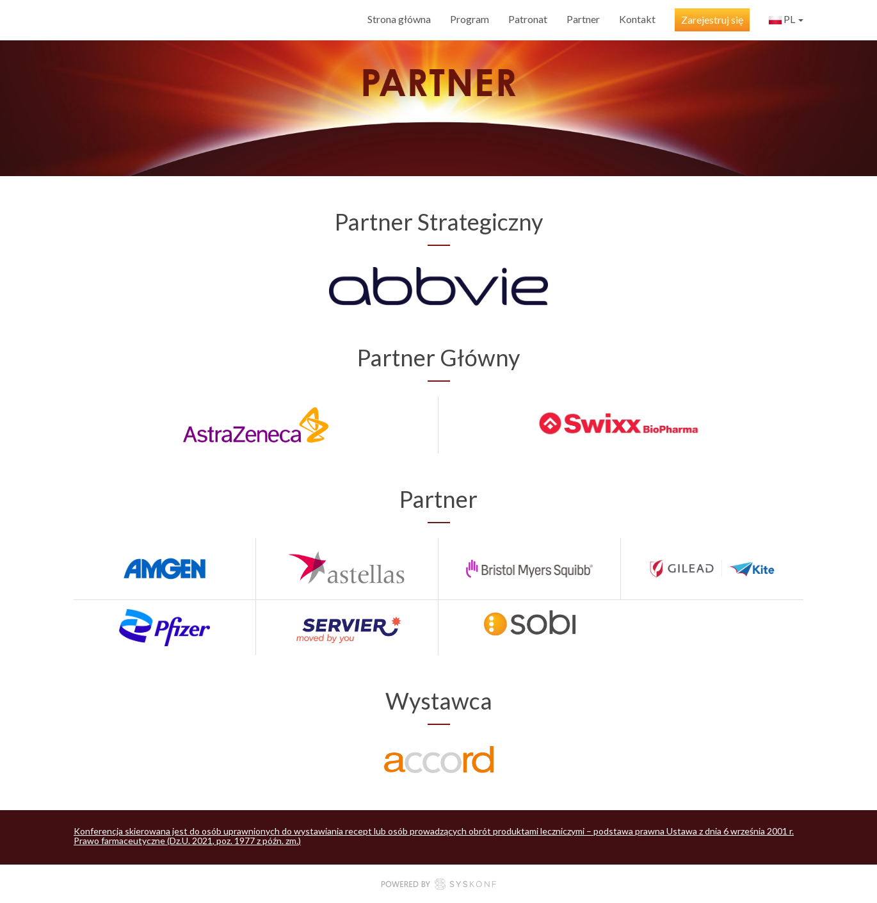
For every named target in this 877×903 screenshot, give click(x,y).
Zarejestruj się (712, 19)
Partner (583, 19)
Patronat (527, 19)
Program (469, 19)
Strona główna (399, 19)
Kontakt (637, 19)
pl (786, 20)
